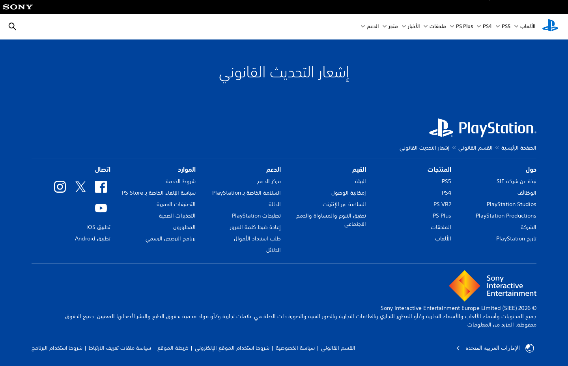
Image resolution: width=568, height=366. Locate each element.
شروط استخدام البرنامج (57, 347)
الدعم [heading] (273, 169)
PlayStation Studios (511, 204)
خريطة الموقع (173, 347)
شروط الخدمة (181, 181)
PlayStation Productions (506, 215)
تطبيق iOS (98, 227)
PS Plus (464, 27)
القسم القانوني (475, 147)
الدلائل (273, 249)
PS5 (446, 181)
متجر (393, 27)
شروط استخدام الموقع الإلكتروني (232, 347)
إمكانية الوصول (348, 192)
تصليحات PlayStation (256, 215)
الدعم (373, 27)
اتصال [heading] (102, 169)
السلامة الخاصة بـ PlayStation (246, 192)
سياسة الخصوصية (295, 347)
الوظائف (527, 192)
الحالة (275, 204)
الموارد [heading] (187, 169)
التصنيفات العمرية (176, 204)
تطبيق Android (92, 238)
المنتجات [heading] (439, 169)
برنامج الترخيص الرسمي (171, 238)
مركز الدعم (269, 181)
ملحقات (438, 27)
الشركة (528, 227)
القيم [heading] (359, 169)
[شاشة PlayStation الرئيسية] (550, 27)
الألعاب (527, 27)
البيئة (360, 181)
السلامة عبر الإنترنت (344, 204)
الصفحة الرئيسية (518, 147)
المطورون (184, 227)
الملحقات (441, 227)
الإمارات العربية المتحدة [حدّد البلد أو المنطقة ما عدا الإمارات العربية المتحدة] (495, 348)
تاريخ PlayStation (516, 238)
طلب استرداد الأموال (257, 238)
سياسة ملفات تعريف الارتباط (120, 347)
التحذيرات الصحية (177, 215)
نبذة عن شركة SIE (516, 181)
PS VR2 (442, 204)
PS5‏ (506, 27)
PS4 (487, 27)
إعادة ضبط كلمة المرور (255, 227)
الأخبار (414, 27)
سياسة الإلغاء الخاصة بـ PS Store (159, 192)
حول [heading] (531, 169)
